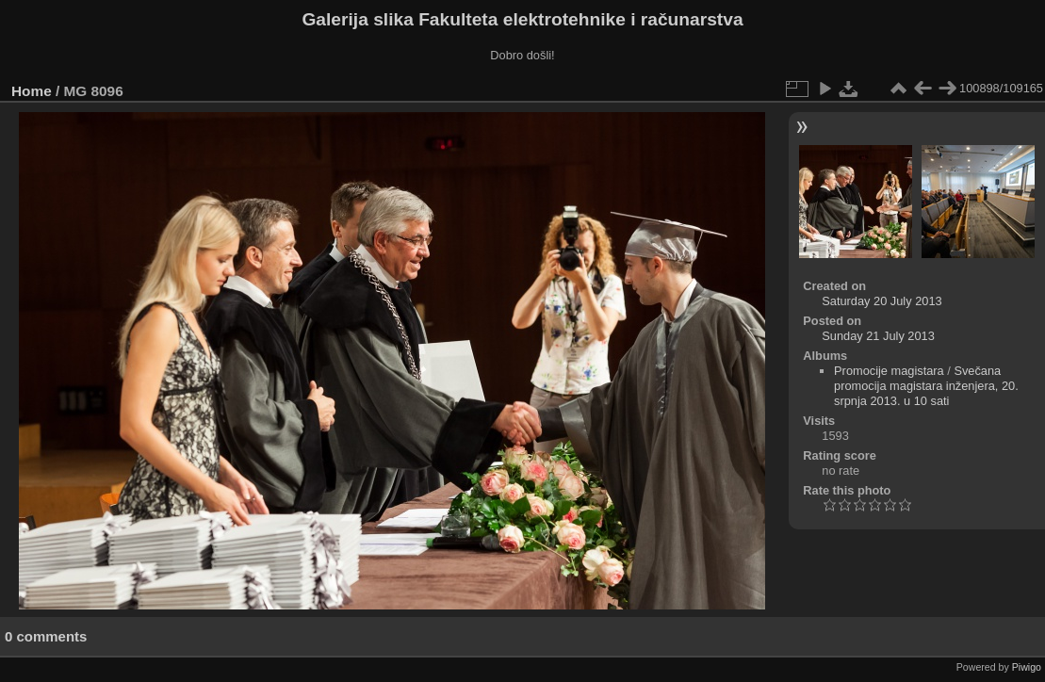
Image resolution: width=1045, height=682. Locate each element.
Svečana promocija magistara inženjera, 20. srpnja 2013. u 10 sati (926, 386)
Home (31, 91)
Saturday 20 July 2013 (881, 301)
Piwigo (1026, 667)
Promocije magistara (889, 371)
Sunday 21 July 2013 (878, 336)
